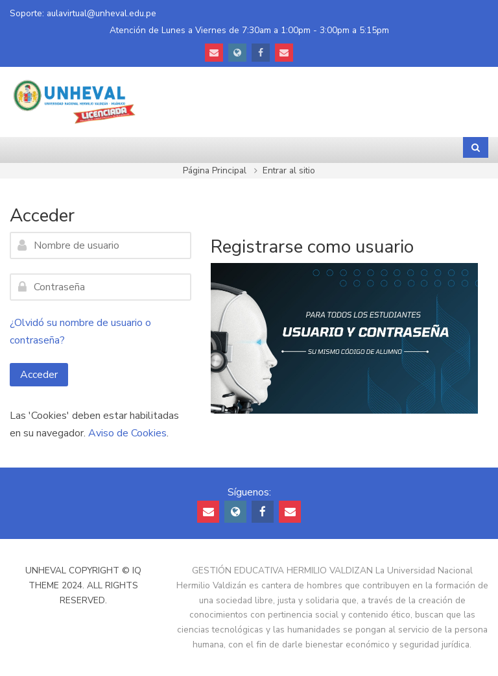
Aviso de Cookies (127, 433)
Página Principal (214, 170)
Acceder (39, 375)
